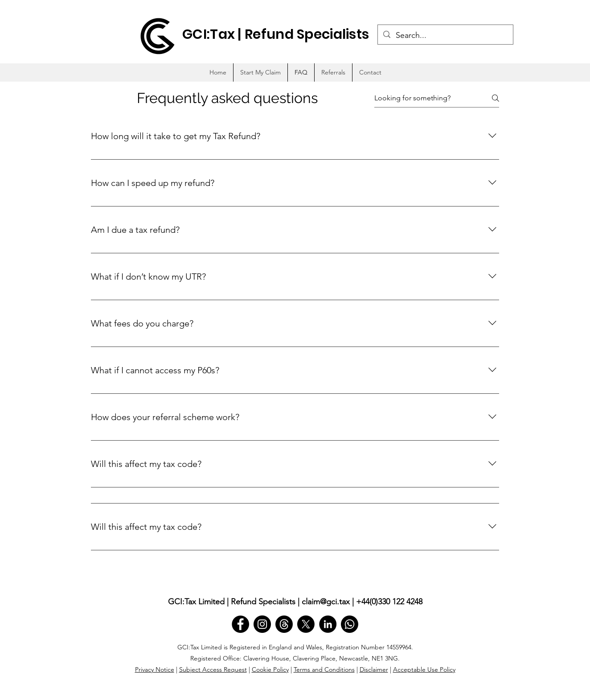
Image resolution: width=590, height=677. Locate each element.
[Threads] (284, 624)
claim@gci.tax (326, 602)
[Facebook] (240, 624)
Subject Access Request (213, 669)
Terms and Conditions (324, 669)
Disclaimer (374, 669)
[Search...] (445, 35)
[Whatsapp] (349, 624)
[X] (306, 624)
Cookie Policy (270, 669)
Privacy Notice (154, 669)
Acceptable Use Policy (424, 669)
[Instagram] (262, 624)
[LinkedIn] (327, 624)
